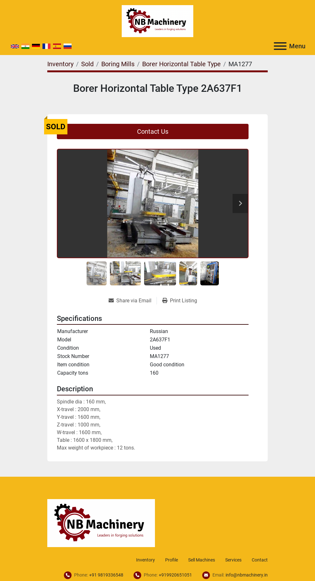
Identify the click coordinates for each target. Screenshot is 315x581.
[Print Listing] (179, 301)
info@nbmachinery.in (247, 574)
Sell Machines (201, 559)
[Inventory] (60, 64)
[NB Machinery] (101, 523)
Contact (260, 559)
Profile (171, 559)
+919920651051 (175, 574)
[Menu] (280, 46)
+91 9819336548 (106, 574)
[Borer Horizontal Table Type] (181, 64)
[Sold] (87, 64)
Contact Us (152, 131)
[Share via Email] (132, 301)
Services (233, 559)
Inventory (145, 559)
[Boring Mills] (117, 64)
